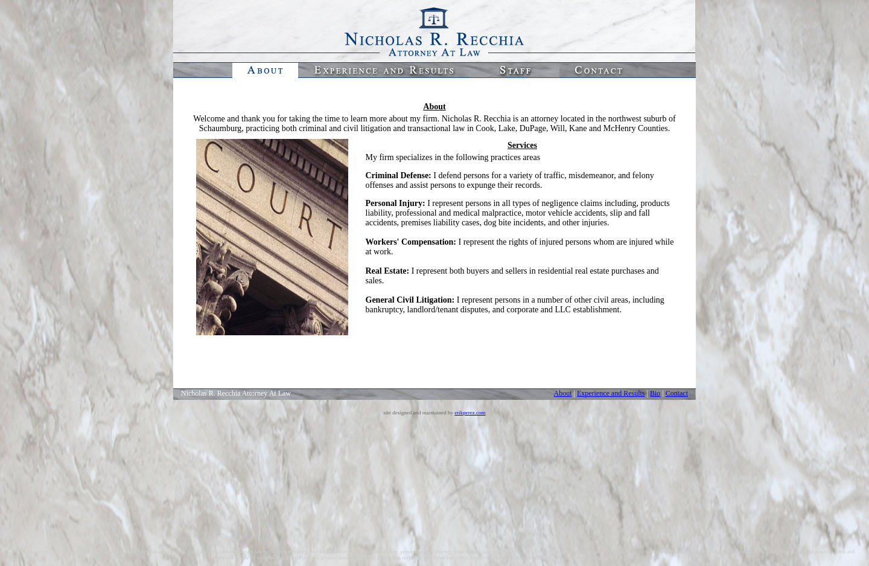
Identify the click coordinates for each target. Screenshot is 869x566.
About (562, 393)
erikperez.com (469, 413)
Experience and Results (611, 393)
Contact (677, 393)
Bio (655, 393)
